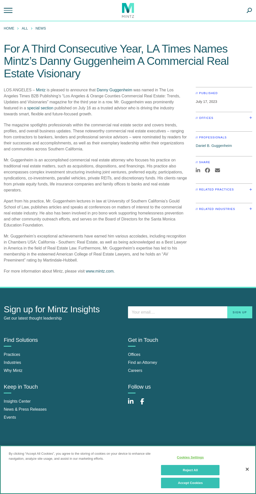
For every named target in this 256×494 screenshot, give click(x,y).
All (25, 28)
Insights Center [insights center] (17, 401)
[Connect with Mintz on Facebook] (145, 404)
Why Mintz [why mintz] (13, 370)
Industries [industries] (12, 362)
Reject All (190, 470)
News (41, 28)
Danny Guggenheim (115, 90)
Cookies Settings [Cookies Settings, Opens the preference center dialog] (190, 457)
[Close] (247, 469)
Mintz (41, 90)
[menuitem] (10, 28)
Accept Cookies (190, 483)
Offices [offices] (134, 354)
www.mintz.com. (100, 271)
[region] (128, 469)
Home (9, 28)
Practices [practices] (12, 354)
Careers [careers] (135, 370)
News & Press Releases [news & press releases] (25, 409)
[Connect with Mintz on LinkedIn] (133, 404)
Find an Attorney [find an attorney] (142, 362)
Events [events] (10, 417)
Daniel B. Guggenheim (214, 146)
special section (40, 108)
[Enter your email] (190, 312)
